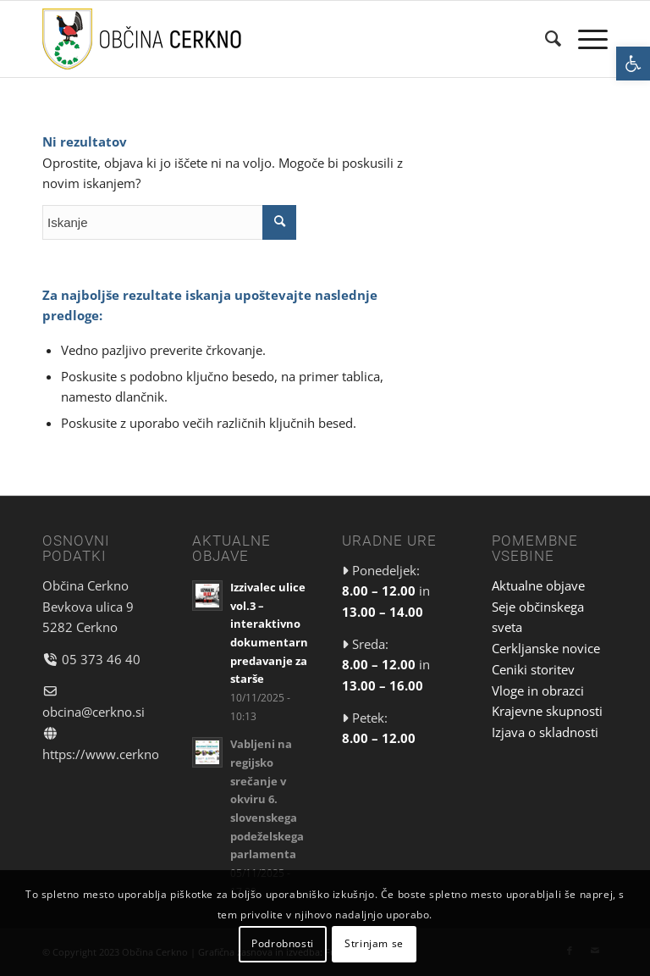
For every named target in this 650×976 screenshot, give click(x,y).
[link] (633, 63)
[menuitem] (544, 39)
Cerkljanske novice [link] (546, 648)
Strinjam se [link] (374, 943)
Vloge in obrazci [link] (538, 690)
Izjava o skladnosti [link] (545, 732)
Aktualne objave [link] (538, 585)
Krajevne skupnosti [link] (547, 710)
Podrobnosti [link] (282, 943)
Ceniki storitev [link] (533, 669)
